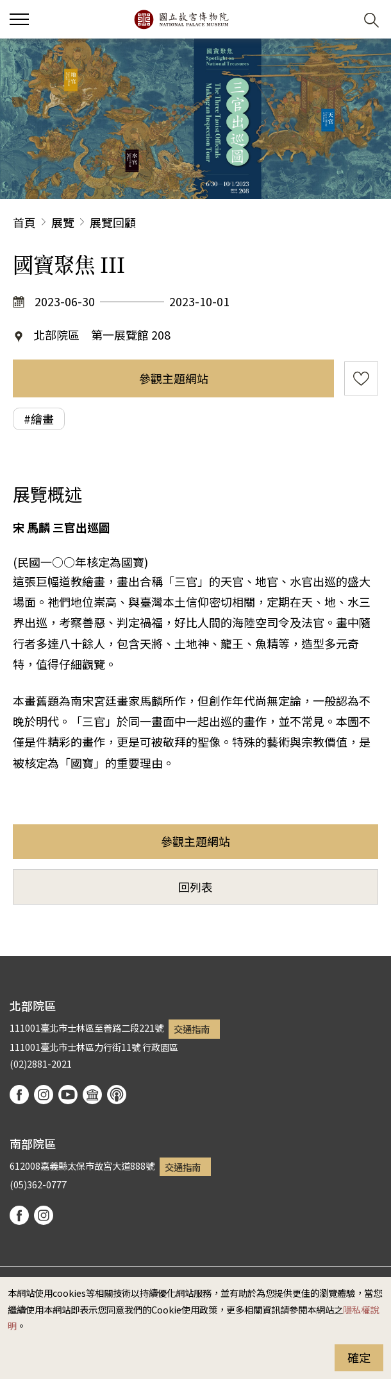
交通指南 (192, 1029)
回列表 (195, 886)
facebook (19, 1094)
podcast (116, 1094)
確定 (358, 1357)
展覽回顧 (113, 222)
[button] (340, 19)
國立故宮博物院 (181, 19)
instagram (43, 1094)
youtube (68, 1094)
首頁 (24, 222)
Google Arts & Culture (92, 1094)
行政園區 (160, 1047)
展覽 (62, 222)
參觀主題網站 (173, 378)
